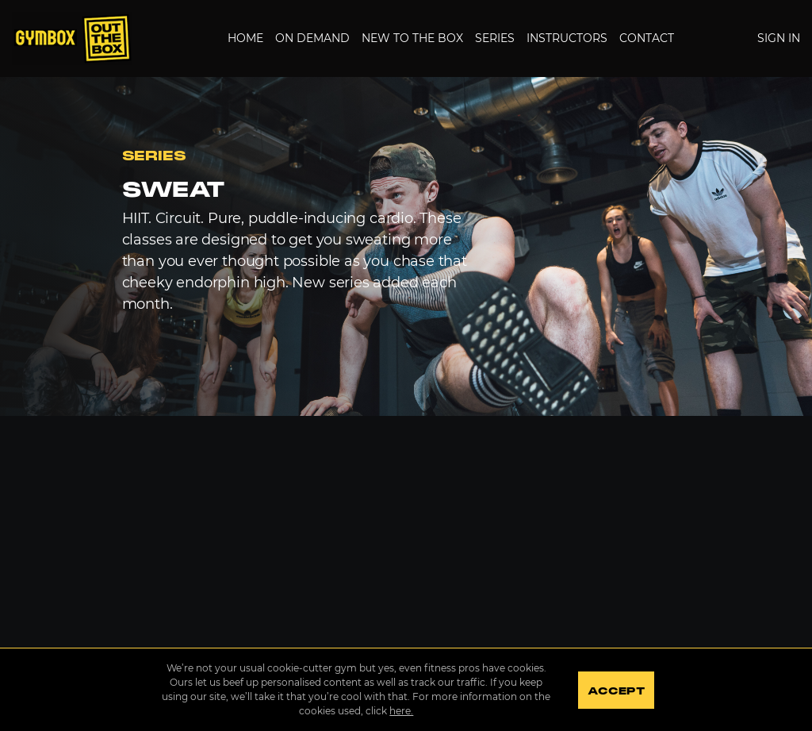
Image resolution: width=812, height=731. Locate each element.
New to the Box (412, 38)
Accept (616, 691)
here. (401, 711)
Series (495, 38)
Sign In (778, 38)
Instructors (567, 38)
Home (245, 38)
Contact (646, 38)
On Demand (312, 38)
